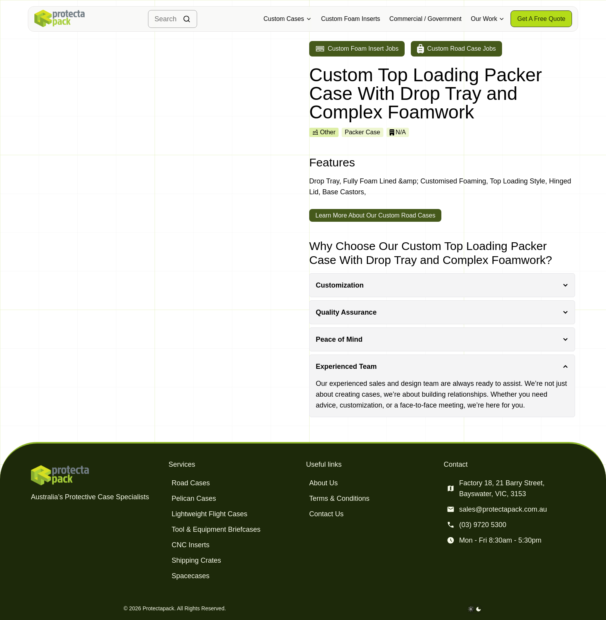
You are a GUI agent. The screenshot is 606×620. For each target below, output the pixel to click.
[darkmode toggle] (474, 609)
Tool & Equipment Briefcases (216, 529)
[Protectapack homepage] (96, 475)
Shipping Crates (196, 560)
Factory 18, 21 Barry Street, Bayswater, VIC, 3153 (502, 488)
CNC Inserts (190, 545)
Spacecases (190, 576)
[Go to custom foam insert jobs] (357, 49)
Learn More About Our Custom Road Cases (375, 215)
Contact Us (326, 514)
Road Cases (191, 483)
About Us (323, 483)
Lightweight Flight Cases (209, 514)
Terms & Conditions (339, 498)
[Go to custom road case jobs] (456, 49)
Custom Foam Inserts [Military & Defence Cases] (350, 18)
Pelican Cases (194, 498)
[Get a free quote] (541, 19)
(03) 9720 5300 (482, 525)
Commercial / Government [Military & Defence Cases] (426, 18)
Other (323, 132)
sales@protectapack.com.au (503, 509)
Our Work (488, 18)
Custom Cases (288, 18)
